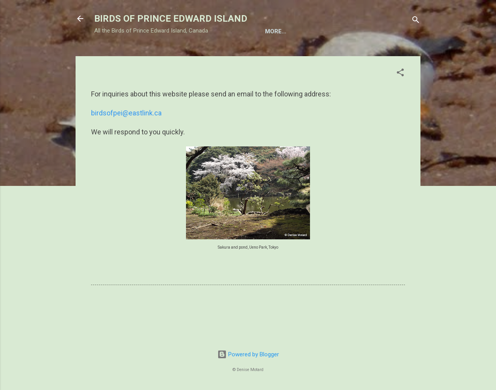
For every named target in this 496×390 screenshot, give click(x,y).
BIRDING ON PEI (301, 55)
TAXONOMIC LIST (139, 55)
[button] (400, 99)
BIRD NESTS (248, 55)
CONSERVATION (359, 55)
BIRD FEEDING (197, 55)
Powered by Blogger (248, 354)
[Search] (415, 21)
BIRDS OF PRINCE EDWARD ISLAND (170, 18)
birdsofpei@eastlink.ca (126, 138)
